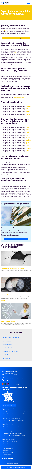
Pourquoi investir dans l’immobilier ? (11, 426)
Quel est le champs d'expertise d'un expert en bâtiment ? (15, 411)
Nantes (27, 142)
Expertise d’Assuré (7, 358)
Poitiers (27, 145)
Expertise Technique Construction (11, 337)
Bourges (28, 131)
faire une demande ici (19, 97)
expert (14, 52)
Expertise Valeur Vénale (8, 354)
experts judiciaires (7, 30)
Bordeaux (28, 106)
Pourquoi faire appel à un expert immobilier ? (13, 433)
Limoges (28, 139)
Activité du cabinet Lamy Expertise (11, 463)
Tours (27, 150)
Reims (27, 147)
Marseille (28, 111)
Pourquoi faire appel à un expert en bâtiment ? (13, 413)
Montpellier (28, 140)
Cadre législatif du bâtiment (9, 416)
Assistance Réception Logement (10, 351)
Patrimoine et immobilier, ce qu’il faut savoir (13, 429)
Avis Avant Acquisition (8, 348)
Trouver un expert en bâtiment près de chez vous (13, 420)
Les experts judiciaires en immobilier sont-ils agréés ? (13, 179)
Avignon (28, 129)
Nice (27, 143)
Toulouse (28, 114)
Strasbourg (28, 148)
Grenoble (28, 137)
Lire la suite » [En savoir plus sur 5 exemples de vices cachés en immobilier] (3, 274)
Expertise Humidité (7, 344)
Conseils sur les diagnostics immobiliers (11, 431)
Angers (27, 127)
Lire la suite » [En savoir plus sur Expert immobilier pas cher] (3, 326)
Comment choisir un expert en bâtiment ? (12, 418)
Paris (27, 113)
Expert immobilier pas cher (8, 321)
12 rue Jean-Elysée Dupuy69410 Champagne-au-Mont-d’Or (9, 374)
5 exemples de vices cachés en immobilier (12, 268)
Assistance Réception (8, 450)
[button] (29, 2)
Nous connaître (6, 461)
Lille (27, 108)
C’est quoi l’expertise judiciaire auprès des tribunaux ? (14, 157)
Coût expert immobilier (7, 295)
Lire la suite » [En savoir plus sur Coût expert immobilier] (3, 300)
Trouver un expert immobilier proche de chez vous (14, 435)
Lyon (27, 109)
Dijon (27, 135)
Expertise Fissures (7, 341)
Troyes (27, 151)
